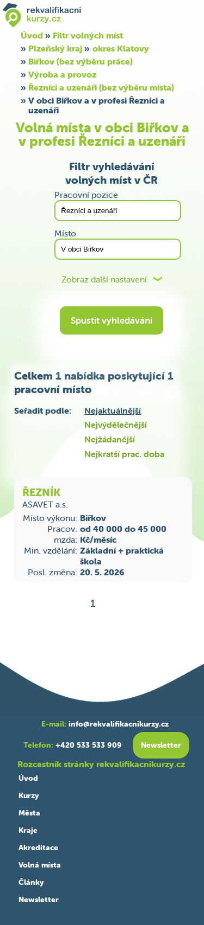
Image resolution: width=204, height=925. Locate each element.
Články (31, 882)
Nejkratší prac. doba (124, 453)
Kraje (28, 830)
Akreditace (38, 847)
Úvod (28, 778)
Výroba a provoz (62, 74)
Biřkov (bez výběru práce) (80, 61)
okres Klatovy (120, 48)
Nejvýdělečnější (115, 424)
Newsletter (38, 899)
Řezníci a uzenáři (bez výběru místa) (101, 87)
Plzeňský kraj (55, 48)
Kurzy (28, 795)
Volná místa (39, 865)
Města (29, 813)
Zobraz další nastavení (104, 279)
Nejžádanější (109, 439)
